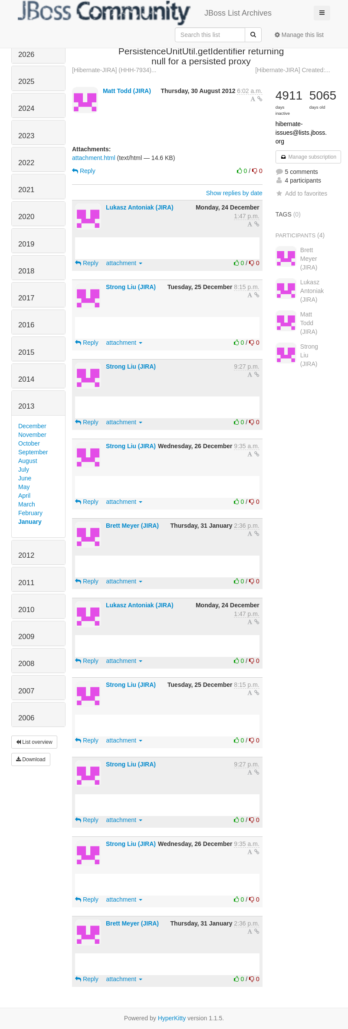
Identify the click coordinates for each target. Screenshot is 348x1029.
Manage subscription (308, 157)
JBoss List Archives (145, 13)
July (23, 469)
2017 (26, 298)
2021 (26, 190)
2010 (26, 610)
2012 (26, 555)
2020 (26, 217)
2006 (26, 718)
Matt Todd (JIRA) (127, 90)
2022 (26, 163)
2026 (26, 54)
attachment (124, 263)
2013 (26, 406)
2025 (26, 81)
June (24, 478)
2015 (26, 352)
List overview (34, 742)
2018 (26, 271)
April (24, 495)
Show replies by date (234, 193)
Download (31, 759)
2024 (26, 108)
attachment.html (93, 157)
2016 (26, 325)
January (30, 521)
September (33, 452)
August (27, 460)
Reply (83, 170)
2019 (26, 244)
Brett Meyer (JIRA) (132, 525)
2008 (26, 663)
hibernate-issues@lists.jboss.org (301, 132)
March (26, 504)
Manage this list (299, 34)
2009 (26, 637)
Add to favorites (301, 193)
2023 (26, 136)
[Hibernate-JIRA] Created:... (292, 70)
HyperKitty (172, 1018)
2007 (26, 691)
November (32, 434)
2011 (26, 583)
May (24, 486)
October (29, 443)
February (30, 513)
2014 (26, 379)
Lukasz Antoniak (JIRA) (140, 207)
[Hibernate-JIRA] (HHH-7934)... (114, 70)
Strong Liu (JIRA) (131, 286)
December (32, 426)
